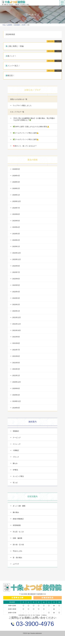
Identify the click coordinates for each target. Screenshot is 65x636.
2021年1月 (16, 375)
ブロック (15, 457)
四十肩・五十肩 (18, 544)
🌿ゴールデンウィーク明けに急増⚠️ (25, 133)
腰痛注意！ (10, 75)
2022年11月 (16, 259)
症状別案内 (32, 496)
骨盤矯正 (15, 431)
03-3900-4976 (34, 623)
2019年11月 (16, 401)
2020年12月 (16, 382)
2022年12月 (16, 253)
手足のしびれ (17, 551)
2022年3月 (16, 298)
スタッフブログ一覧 (17, 112)
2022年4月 (16, 292)
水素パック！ (11, 56)
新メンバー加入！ (13, 66)
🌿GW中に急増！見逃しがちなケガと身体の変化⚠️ (30, 126)
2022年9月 (16, 266)
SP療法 (15, 470)
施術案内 (32, 422)
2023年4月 (16, 227)
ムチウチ (15, 564)
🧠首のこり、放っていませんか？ (24, 146)
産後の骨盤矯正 (18, 519)
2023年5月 (16, 221)
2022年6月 (16, 279)
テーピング (16, 437)
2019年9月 (16, 408)
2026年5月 (16, 169)
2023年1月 (16, 246)
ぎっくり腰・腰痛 (18, 506)
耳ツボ (14, 483)
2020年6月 (16, 388)
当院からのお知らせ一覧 (18, 99)
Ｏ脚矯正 (15, 450)
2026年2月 (16, 188)
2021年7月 (16, 350)
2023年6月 (16, 214)
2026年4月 (16, 175)
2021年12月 (16, 317)
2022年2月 (16, 304)
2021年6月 (16, 356)
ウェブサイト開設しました (22, 105)
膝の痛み (15, 512)
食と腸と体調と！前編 (15, 46)
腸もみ (14, 463)
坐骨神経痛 (16, 525)
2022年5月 (16, 285)
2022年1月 (16, 311)
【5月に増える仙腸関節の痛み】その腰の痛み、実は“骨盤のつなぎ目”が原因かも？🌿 (33, 119)
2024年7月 (16, 208)
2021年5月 (16, 363)
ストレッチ (16, 444)
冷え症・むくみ (18, 532)
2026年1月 (16, 195)
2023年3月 (16, 234)
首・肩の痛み (17, 557)
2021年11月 (16, 324)
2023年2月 (16, 240)
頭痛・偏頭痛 (17, 538)
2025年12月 (16, 201)
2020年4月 (16, 395)
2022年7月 (16, 272)
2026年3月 (16, 182)
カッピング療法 (18, 476)
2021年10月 (16, 330)
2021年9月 (16, 337)
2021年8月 (16, 343)
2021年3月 (16, 369)
